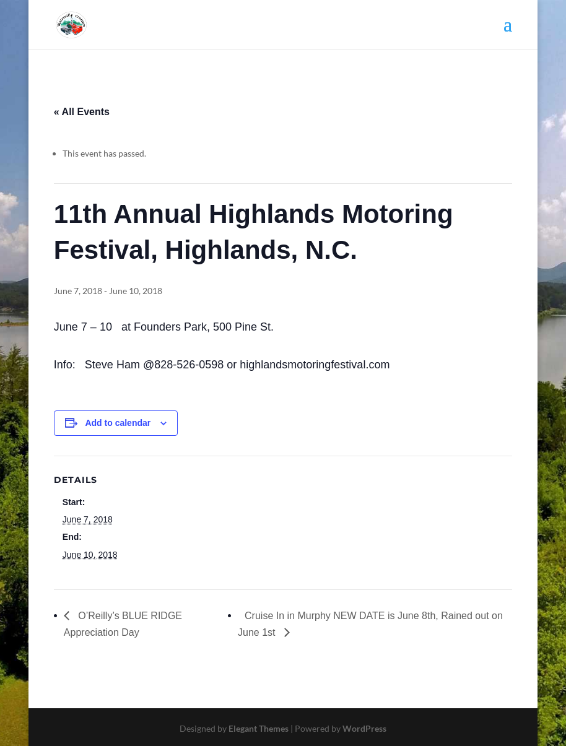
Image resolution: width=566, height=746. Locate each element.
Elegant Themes (259, 728)
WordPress (364, 728)
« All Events (82, 111)
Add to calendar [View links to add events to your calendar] (117, 423)
